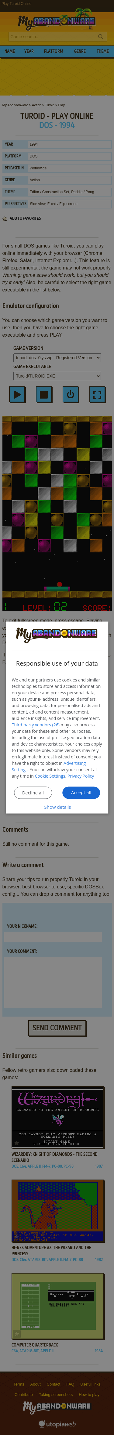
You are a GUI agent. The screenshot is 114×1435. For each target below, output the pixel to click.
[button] (57, 806)
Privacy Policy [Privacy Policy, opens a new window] (80, 776)
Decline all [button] (33, 792)
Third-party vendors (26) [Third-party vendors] (36, 724)
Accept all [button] (81, 792)
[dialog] (57, 718)
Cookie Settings (50, 776)
